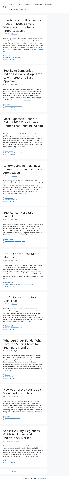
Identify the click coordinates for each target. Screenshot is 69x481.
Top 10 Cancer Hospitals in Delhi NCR (21, 299)
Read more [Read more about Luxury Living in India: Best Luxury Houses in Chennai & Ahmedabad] (22, 193)
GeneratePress (41, 478)
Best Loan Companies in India (13, 106)
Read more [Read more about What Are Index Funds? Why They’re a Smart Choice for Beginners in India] (8, 370)
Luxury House (38, 4)
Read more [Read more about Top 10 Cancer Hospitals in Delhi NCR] (29, 321)
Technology (27, 4)
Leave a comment (10, 59)
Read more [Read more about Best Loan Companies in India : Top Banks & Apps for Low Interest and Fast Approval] (27, 100)
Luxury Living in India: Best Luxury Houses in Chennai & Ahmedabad (22, 169)
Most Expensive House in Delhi (14, 153)
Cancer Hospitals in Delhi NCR (13, 327)
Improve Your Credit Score (12, 418)
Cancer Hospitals (10, 284)
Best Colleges (49, 4)
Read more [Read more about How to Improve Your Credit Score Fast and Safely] (39, 412)
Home (11, 4)
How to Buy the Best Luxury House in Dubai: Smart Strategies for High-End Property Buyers (22, 25)
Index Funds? (9, 377)
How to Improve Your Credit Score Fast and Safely (22, 391)
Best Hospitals (13, 9)
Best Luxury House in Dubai (13, 57)
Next (14, 471)
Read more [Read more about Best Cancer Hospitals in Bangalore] (32, 235)
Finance (18, 4)
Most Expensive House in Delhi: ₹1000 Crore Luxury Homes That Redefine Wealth (23, 122)
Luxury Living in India (11, 199)
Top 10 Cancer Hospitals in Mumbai (21, 255)
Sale (5, 6)
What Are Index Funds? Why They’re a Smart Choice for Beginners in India (22, 344)
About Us (25, 9)
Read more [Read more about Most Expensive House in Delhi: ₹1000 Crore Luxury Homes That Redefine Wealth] (21, 147)
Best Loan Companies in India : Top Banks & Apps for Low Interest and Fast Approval (22, 75)
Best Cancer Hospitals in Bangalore (19, 214)
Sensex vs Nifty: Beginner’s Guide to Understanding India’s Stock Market (21, 434)
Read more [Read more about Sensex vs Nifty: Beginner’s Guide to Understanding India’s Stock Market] (34, 456)
